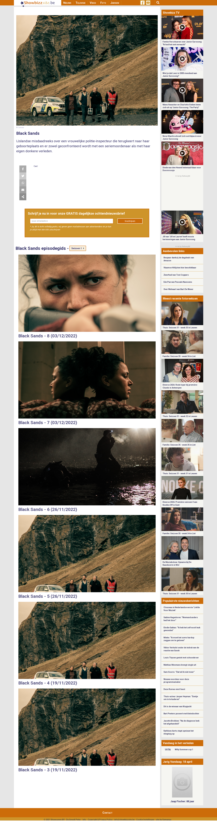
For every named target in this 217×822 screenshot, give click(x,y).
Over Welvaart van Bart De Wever (178, 289)
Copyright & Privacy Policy (100, 820)
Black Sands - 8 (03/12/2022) (47, 335)
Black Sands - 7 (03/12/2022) (47, 422)
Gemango (166, 820)
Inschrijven (130, 221)
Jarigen (114, 2)
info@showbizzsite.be (124, 820)
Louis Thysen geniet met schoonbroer (181, 658)
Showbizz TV (171, 12)
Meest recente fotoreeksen (180, 298)
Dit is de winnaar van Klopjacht (178, 706)
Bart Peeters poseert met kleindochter (181, 713)
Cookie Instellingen (145, 820)
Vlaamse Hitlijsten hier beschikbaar (180, 268)
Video (93, 2)
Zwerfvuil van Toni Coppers (176, 275)
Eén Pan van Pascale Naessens (178, 282)
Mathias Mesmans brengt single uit (180, 665)
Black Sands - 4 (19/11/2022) (47, 683)
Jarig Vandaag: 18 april (177, 761)
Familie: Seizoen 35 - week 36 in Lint (179, 356)
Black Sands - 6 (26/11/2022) (47, 509)
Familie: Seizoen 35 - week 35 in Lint (179, 445)
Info (84, 820)
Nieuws (67, 2)
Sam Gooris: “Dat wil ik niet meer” (179, 672)
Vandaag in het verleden (178, 743)
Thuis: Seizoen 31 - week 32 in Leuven (180, 416)
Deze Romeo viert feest (174, 689)
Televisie (80, 2)
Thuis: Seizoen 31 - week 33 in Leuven (180, 328)
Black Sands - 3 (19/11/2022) (47, 769)
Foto (103, 2)
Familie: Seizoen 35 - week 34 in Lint (179, 533)
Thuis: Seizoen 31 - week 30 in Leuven (180, 593)
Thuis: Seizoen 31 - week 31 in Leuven (180, 473)
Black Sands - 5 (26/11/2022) (47, 596)
